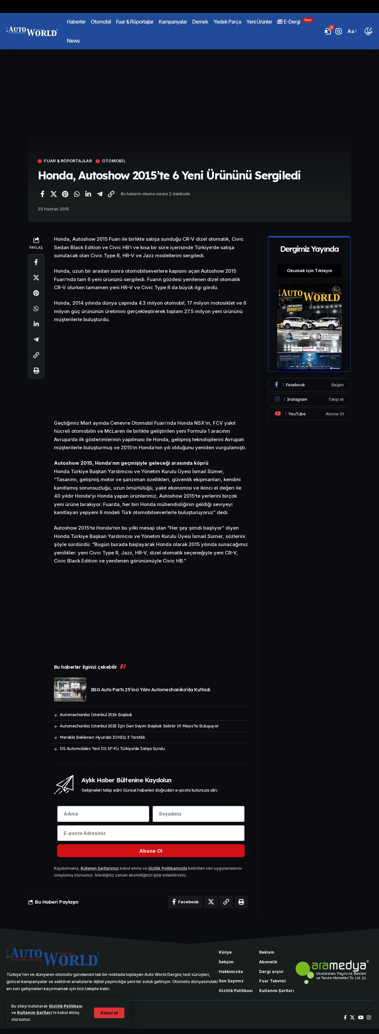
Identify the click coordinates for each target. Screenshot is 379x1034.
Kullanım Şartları (34, 1012)
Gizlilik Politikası (66, 1006)
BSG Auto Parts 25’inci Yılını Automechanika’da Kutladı (150, 690)
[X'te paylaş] (53, 194)
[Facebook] (309, 384)
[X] (352, 1023)
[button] (109, 1013)
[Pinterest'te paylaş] (65, 194)
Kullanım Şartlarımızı (100, 868)
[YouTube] (360, 1023)
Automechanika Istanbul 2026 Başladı (96, 714)
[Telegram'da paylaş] (99, 194)
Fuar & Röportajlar (69, 161)
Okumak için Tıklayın (309, 269)
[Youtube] (309, 413)
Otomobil (116, 161)
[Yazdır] (36, 371)
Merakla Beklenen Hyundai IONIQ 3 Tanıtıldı (102, 737)
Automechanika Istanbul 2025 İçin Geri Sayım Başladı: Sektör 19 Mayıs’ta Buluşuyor (139, 725)
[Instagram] (309, 398)
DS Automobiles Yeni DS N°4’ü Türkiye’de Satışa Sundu (112, 748)
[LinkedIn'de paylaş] (88, 194)
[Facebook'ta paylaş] (42, 194)
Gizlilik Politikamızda (167, 868)
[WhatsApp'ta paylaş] (76, 194)
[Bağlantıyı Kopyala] (111, 194)
